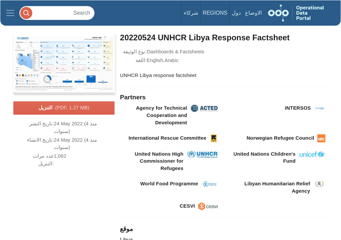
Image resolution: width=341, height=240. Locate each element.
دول (236, 13)
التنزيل (64, 108)
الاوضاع (253, 13)
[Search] (57, 13)
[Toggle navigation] (10, 13)
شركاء (191, 13)
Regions (215, 13)
